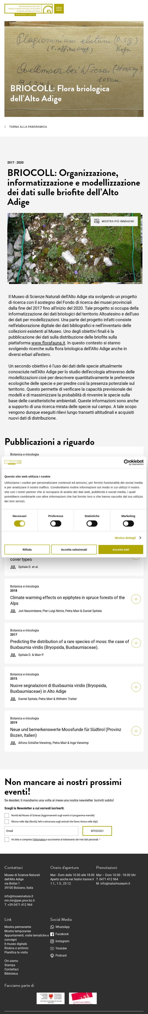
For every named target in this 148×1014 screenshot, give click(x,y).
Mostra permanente (17, 927)
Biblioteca (11, 973)
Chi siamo (11, 961)
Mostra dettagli (125, 537)
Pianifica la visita (16, 952)
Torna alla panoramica (28, 126)
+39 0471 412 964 (20, 905)
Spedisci (97, 830)
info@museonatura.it (18, 896)
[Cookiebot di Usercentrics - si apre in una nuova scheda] (127, 462)
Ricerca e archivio (16, 948)
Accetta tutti (121, 549)
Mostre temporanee (17, 931)
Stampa (9, 965)
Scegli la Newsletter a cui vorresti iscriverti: (34, 808)
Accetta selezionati (74, 549)
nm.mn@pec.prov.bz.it (19, 900)
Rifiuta (27, 549)
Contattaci (11, 969)
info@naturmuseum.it (115, 883)
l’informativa (39, 839)
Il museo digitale (15, 944)
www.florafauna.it (48, 343)
